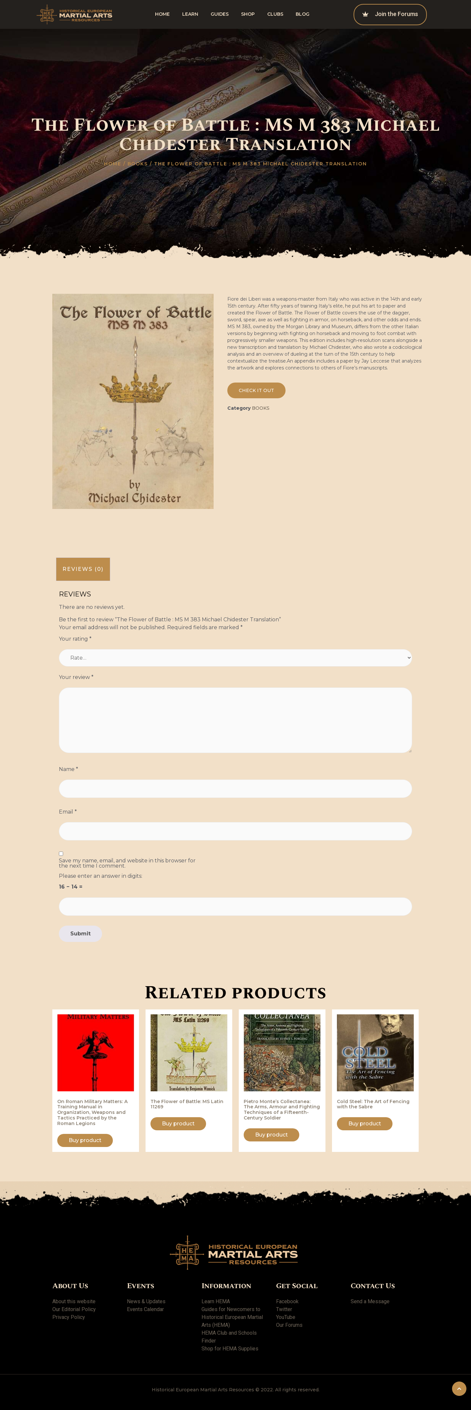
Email (68, 812)
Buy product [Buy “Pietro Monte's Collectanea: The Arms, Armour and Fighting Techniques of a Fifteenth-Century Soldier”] (271, 1135)
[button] (256, 390)
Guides (220, 14)
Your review (76, 677)
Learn (190, 14)
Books (138, 164)
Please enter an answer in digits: (100, 876)
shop (248, 14)
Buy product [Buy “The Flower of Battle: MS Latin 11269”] (178, 1123)
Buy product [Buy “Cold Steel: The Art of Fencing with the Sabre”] (364, 1123)
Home (162, 14)
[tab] (83, 569)
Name (68, 769)
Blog (302, 14)
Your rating (75, 639)
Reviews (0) (83, 569)
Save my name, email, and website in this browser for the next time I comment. (127, 863)
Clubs (275, 14)
